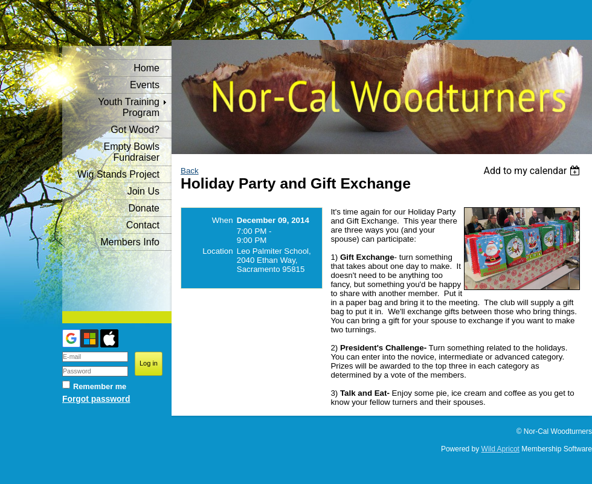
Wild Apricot (500, 449)
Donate (143, 208)
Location (217, 251)
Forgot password (96, 399)
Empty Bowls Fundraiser (131, 152)
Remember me (99, 386)
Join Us (143, 191)
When (222, 220)
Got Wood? (135, 129)
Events (144, 85)
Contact (142, 225)
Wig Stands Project (118, 174)
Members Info (129, 242)
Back (190, 170)
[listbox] (533, 170)
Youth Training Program (128, 107)
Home (146, 68)
